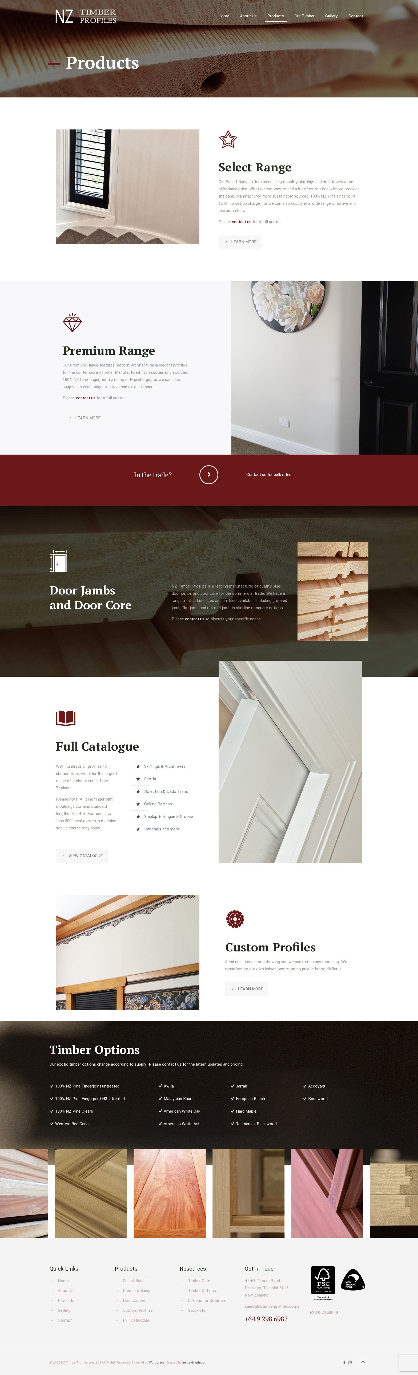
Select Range (135, 1281)
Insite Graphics (193, 1362)
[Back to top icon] (362, 1362)
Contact (65, 1320)
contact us (241, 222)
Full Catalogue (136, 1320)
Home (63, 1281)
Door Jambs (134, 1300)
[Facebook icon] (344, 1362)
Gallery (64, 1310)
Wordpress (157, 1362)
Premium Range (137, 1291)
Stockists (196, 1310)
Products (66, 1300)
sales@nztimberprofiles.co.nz (272, 1306)
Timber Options (202, 1291)
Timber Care (199, 1281)
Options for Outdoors (207, 1300)
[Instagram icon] (350, 1362)
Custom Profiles (138, 1310)
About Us (66, 1291)
